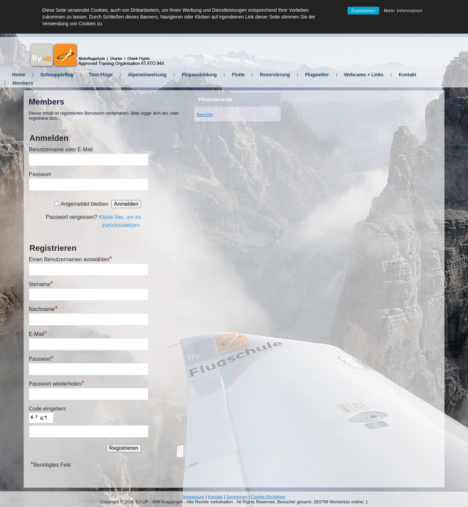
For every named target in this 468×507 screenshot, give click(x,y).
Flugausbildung (218, 74)
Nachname (43, 309)
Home (37, 74)
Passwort (40, 174)
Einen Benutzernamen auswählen (70, 259)
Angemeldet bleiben (84, 204)
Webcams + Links (382, 74)
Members (41, 83)
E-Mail (38, 334)
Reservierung (294, 74)
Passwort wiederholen (56, 384)
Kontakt (426, 74)
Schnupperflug (75, 74)
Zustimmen (363, 10)
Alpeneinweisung (166, 74)
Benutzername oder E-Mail (61, 149)
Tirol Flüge (119, 74)
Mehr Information (403, 10)
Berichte (205, 114)
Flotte (257, 74)
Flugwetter (336, 74)
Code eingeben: (48, 409)
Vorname (41, 284)
